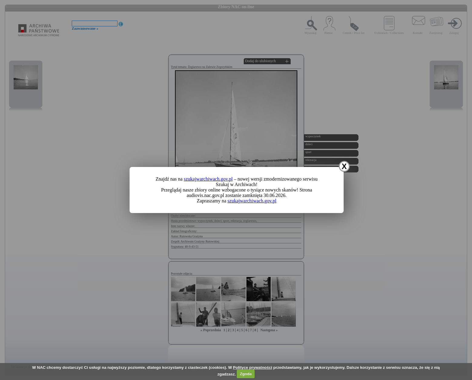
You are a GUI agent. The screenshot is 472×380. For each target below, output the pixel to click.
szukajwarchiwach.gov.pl (208, 179)
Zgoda (246, 374)
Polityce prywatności (252, 367)
